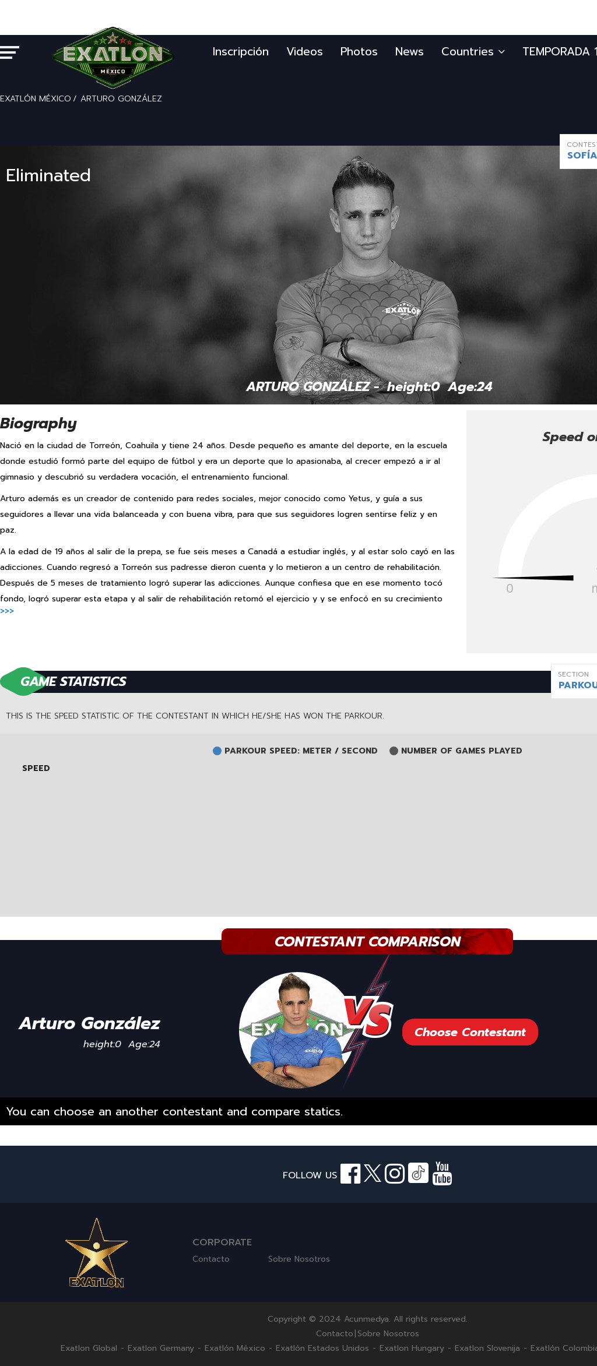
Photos (359, 51)
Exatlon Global (89, 1348)
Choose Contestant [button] (470, 1032)
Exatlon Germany (161, 1348)
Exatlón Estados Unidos (322, 1348)
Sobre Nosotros (299, 1259)
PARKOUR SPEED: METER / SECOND (301, 751)
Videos (304, 51)
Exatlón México (235, 1348)
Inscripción (241, 51)
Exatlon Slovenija (487, 1348)
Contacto (211, 1259)
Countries (473, 51)
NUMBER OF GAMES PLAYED (461, 751)
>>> (7, 611)
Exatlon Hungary (412, 1348)
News (409, 51)
